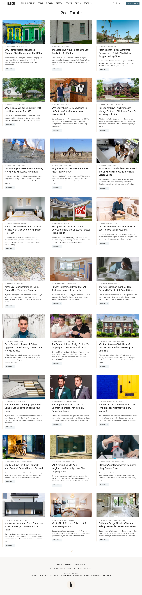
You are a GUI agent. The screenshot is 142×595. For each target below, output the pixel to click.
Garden (59, 3)
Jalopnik (42, 576)
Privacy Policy (79, 565)
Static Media (60, 568)
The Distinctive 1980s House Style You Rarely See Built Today (70, 52)
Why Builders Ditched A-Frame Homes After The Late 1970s (70, 170)
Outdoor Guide (96, 576)
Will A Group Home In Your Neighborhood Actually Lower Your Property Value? (69, 468)
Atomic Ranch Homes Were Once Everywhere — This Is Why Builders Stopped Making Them (115, 53)
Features (87, 3)
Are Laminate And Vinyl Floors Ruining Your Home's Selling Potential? (117, 228)
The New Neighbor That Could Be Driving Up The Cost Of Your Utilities (116, 289)
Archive (67, 565)
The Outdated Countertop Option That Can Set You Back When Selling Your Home (23, 408)
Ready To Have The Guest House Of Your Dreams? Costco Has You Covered (24, 467)
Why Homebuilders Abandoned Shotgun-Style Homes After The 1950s (23, 52)
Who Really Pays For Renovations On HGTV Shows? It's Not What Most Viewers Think (69, 111)
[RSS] (123, 3)
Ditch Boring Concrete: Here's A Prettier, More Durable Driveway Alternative (24, 170)
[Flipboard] (120, 3)
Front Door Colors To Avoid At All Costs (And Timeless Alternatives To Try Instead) (117, 408)
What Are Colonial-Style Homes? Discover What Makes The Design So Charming (116, 347)
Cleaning (49, 3)
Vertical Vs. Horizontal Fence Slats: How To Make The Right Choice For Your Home (24, 526)
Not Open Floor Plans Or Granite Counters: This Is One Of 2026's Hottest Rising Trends (71, 230)
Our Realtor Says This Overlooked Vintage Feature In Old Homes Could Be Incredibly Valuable (117, 111)
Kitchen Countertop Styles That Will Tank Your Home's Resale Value (69, 289)
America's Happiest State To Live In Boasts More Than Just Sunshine (22, 289)
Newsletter (133, 3)
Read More (9, 69)
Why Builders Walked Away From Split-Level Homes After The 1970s (23, 110)
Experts (78, 3)
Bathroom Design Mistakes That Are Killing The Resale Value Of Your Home (117, 525)
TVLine (49, 576)
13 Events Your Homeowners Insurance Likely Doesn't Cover (117, 467)
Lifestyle (68, 3)
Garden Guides (66, 576)
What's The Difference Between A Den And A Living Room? (70, 525)
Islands (86, 576)
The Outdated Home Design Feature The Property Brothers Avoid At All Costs (71, 346)
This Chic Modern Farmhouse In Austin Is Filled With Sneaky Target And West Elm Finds (23, 230)
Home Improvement (27, 3)
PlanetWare (106, 576)
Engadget (34, 576)
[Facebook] (113, 3)
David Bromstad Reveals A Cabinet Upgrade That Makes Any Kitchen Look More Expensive (23, 347)
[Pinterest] (116, 3)
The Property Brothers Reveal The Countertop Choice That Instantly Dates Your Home (68, 408)
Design (40, 3)
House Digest (77, 576)
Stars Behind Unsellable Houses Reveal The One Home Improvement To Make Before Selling (118, 171)
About (59, 565)
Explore (56, 576)
